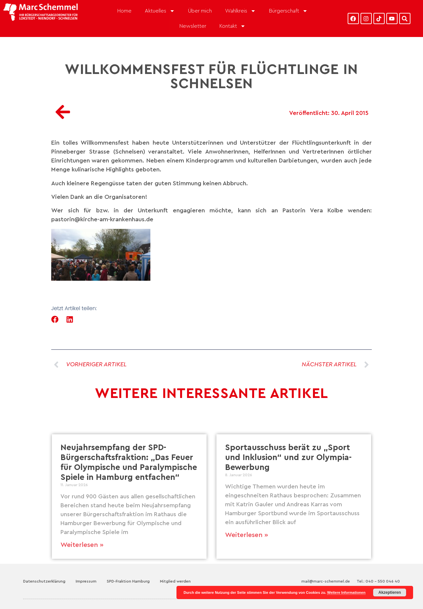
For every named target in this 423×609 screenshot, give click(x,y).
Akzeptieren (389, 592)
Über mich (200, 11)
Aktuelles (160, 11)
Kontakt (232, 26)
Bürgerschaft (288, 11)
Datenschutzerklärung (44, 581)
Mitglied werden (175, 581)
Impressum (86, 581)
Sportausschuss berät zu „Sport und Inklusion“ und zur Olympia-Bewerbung (288, 458)
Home (124, 11)
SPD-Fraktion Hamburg (128, 581)
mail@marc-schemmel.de (325, 581)
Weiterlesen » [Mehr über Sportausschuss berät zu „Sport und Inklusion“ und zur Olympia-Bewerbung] (246, 535)
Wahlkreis (240, 11)
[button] (55, 319)
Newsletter (192, 26)
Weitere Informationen (346, 592)
